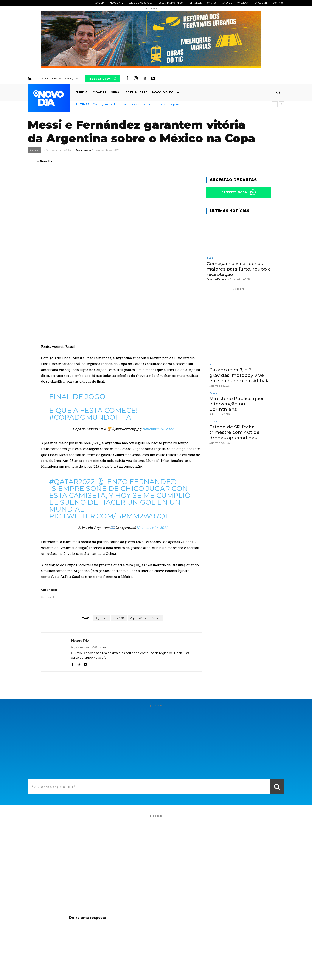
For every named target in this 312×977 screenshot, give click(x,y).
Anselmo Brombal (216, 280)
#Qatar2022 (72, 417)
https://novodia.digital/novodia (88, 582)
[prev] (275, 104)
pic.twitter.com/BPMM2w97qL (109, 451)
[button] (278, 92)
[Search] (277, 721)
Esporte (213, 394)
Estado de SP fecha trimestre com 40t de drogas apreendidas (234, 433)
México (156, 553)
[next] (281, 104)
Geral (34, 150)
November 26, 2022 (158, 365)
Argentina (101, 553)
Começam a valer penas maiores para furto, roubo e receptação (138, 104)
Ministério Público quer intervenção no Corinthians (236, 405)
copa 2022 (118, 553)
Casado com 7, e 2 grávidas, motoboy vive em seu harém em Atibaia (239, 376)
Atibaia (213, 366)
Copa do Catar (138, 553)
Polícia (210, 259)
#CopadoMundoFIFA (90, 352)
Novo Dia (46, 160)
